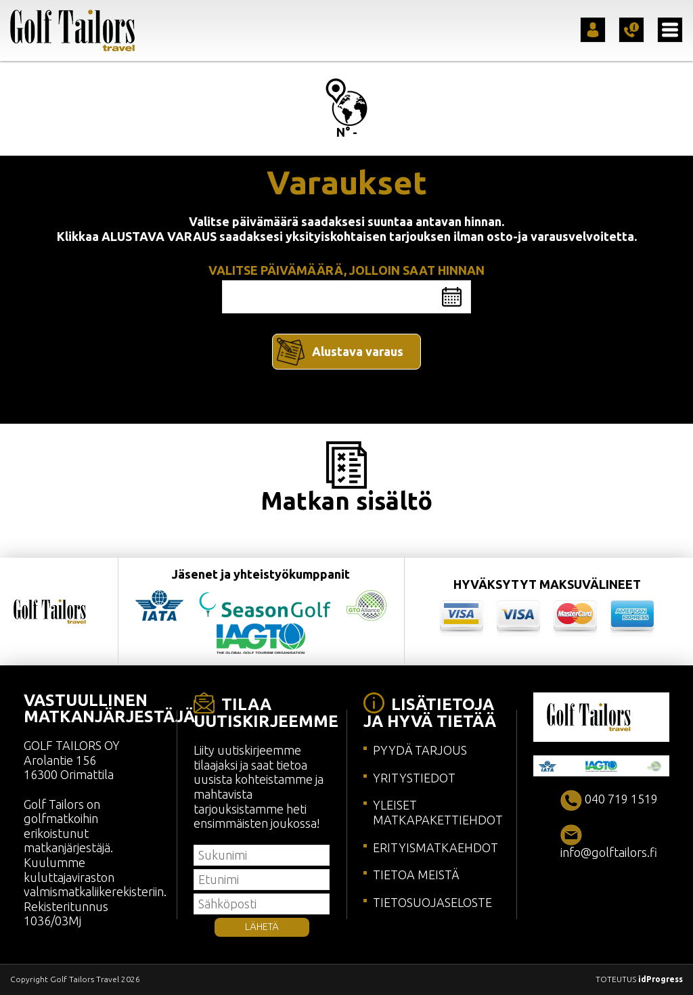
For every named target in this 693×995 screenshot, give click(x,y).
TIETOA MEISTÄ (416, 874)
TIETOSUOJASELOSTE (432, 902)
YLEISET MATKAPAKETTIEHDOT (438, 812)
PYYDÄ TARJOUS (420, 750)
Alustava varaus (357, 351)
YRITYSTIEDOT (414, 777)
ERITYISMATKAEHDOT (435, 847)
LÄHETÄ (262, 926)
